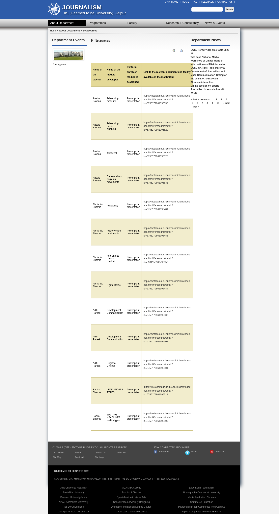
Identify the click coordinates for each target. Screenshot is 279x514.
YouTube (220, 451)
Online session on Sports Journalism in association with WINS (208, 89)
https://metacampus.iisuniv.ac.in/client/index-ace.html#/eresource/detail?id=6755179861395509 (167, 417)
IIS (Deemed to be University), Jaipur (95, 13)
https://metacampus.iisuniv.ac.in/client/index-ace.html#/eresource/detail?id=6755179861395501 (167, 364)
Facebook (164, 451)
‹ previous (204, 99)
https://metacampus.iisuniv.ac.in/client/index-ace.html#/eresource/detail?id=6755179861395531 (167, 179)
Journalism (82, 7)
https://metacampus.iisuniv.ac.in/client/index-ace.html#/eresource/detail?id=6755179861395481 (167, 205)
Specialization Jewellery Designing (131, 502)
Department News (206, 40)
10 (218, 103)
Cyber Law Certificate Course (131, 511)
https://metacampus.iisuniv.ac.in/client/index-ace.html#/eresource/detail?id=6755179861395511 (167, 391)
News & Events (215, 22)
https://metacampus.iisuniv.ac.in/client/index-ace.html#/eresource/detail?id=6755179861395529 (167, 126)
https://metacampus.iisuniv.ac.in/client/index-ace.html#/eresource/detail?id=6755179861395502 (167, 338)
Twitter (194, 451)
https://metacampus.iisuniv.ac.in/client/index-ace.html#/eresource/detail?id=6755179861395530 (167, 99)
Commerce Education (201, 502)
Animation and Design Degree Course (131, 506)
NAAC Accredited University (73, 502)
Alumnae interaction (202, 82)
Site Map (57, 457)
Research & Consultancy (182, 22)
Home (185, 1)
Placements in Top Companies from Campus (201, 506)
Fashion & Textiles (131, 492)
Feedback (207, 1)
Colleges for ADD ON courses (73, 511)
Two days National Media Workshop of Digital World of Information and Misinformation (208, 61)
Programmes (97, 22)
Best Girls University (73, 492)
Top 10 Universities (74, 506)
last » (196, 106)
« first (194, 99)
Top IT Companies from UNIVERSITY (202, 511)
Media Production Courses (202, 497)
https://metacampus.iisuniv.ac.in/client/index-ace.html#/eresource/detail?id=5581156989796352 (167, 258)
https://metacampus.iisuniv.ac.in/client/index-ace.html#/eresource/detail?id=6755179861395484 (167, 285)
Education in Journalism (201, 487)
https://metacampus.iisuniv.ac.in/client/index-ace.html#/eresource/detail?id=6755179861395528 (167, 152)
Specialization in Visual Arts (131, 497)
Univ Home (171, 1)
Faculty (132, 22)
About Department (62, 22)
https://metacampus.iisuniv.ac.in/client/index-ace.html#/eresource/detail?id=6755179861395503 (167, 311)
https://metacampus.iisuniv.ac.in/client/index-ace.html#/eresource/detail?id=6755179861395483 (167, 232)
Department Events (68, 40)
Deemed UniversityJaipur (73, 497)
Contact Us (225, 1)
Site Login (99, 457)
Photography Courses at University (201, 492)
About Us (121, 452)
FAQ (195, 1)
